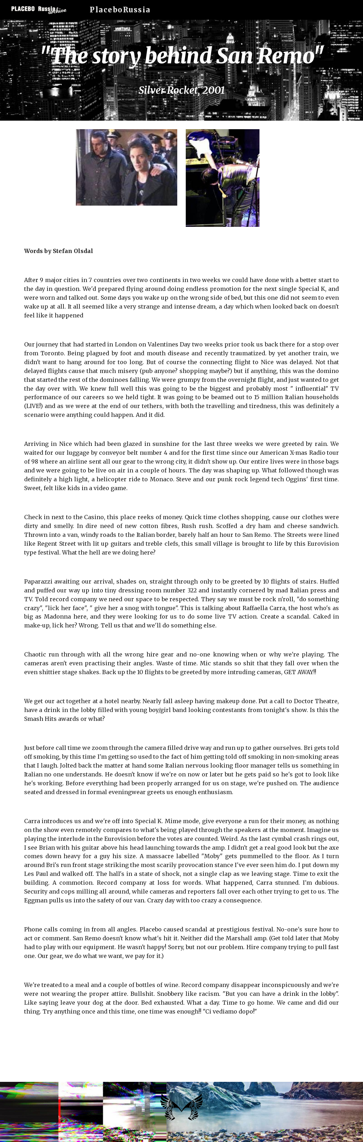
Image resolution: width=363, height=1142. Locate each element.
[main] (181, 70)
